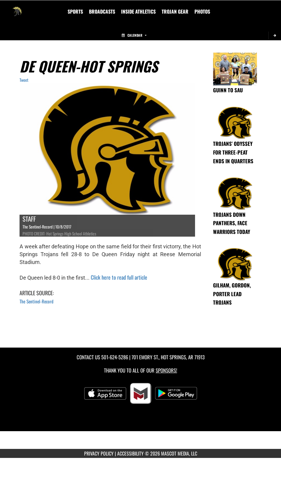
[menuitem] (102, 11)
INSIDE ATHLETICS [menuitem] (138, 11)
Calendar (134, 35)
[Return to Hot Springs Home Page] (17, 7)
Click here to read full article (119, 277)
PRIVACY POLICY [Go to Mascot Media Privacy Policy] (99, 453)
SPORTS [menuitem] (75, 11)
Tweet (24, 80)
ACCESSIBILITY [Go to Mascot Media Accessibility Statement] (130, 453)
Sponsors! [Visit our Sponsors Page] (166, 370)
